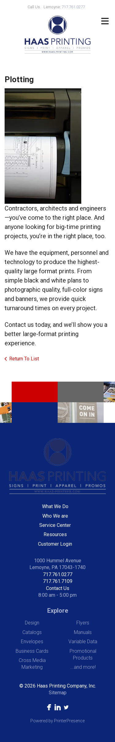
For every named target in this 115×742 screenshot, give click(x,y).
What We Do (55, 506)
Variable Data (82, 641)
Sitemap (58, 693)
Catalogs (32, 632)
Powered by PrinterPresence (57, 720)
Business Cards (32, 651)
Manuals (83, 632)
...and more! (83, 667)
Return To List (24, 359)
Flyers (82, 623)
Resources (55, 534)
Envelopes (32, 641)
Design (32, 623)
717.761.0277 (57, 574)
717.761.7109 (57, 581)
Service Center (55, 525)
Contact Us (57, 588)
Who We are (55, 516)
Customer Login (55, 544)
